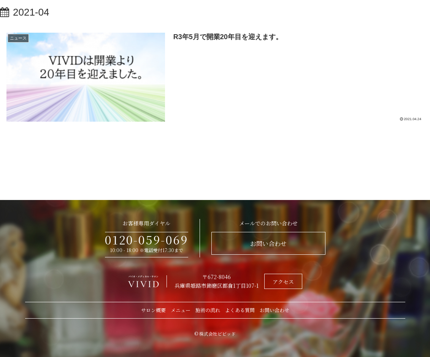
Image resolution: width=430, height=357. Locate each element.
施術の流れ (207, 310)
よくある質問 (240, 310)
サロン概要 (153, 310)
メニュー (180, 310)
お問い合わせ (268, 243)
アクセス (283, 282)
